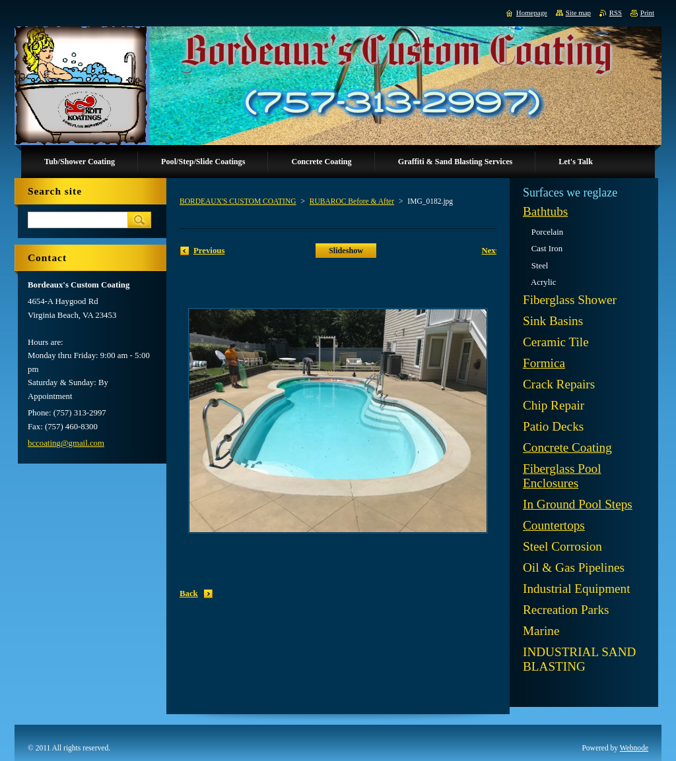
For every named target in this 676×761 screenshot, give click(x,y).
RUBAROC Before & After (352, 201)
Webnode (634, 748)
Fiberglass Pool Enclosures (562, 476)
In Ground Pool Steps (577, 504)
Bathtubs (545, 211)
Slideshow (346, 250)
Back (189, 593)
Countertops (554, 525)
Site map (578, 12)
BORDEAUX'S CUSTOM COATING (238, 201)
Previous (208, 250)
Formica (544, 363)
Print (647, 12)
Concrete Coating (567, 447)
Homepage (531, 12)
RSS (615, 12)
